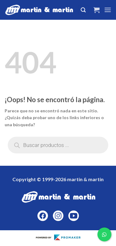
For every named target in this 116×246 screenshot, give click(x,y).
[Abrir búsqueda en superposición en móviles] (58, 145)
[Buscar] (83, 10)
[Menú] (107, 9)
